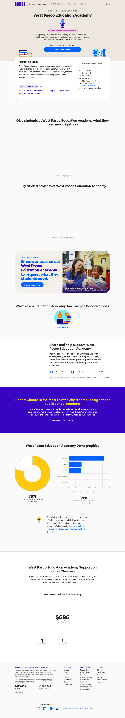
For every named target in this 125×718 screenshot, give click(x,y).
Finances (66, 678)
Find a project (84, 671)
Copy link (106, 378)
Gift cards (83, 676)
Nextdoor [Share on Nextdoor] (98, 373)
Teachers (66, 104)
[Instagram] (38, 709)
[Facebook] (51, 709)
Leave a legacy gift (86, 687)
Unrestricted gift (85, 690)
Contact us (100, 683)
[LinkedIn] (45, 709)
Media (98, 676)
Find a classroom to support (38, 4)
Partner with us (72, 4)
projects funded (50, 687)
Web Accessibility (69, 685)
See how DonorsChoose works (62, 421)
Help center (100, 671)
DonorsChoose (20, 4)
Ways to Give (85, 668)
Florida (49, 11)
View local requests (89, 85)
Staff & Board (68, 680)
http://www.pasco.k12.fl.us (91, 88)
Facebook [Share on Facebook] (56, 373)
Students (79, 104)
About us (83, 4)
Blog (103, 676)
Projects (53, 104)
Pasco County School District (67, 11)
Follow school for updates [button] (92, 63)
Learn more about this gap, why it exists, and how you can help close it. (66, 530)
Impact (42, 104)
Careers (66, 683)
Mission (66, 671)
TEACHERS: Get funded (58, 4)
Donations (91, 104)
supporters (26, 687)
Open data (100, 678)
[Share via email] (80, 373)
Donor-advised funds (86, 678)
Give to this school (62, 49)
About (31, 104)
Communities (101, 673)
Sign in (108, 4)
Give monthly (84, 683)
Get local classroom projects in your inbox (77, 710)
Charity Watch (47, 680)
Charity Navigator (20, 682)
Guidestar (31, 682)
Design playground (102, 680)
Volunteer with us (85, 685)
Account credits (85, 673)
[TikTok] (57, 709)
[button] (80, 378)
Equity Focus (68, 676)
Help (90, 4)
